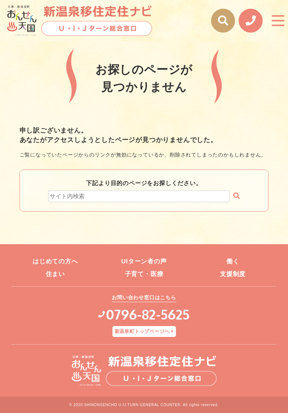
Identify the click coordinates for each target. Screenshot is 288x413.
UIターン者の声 (143, 261)
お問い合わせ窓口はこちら (144, 297)
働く (232, 261)
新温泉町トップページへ (142, 331)
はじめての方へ (55, 261)
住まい (55, 274)
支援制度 (233, 274)
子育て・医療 (144, 274)
